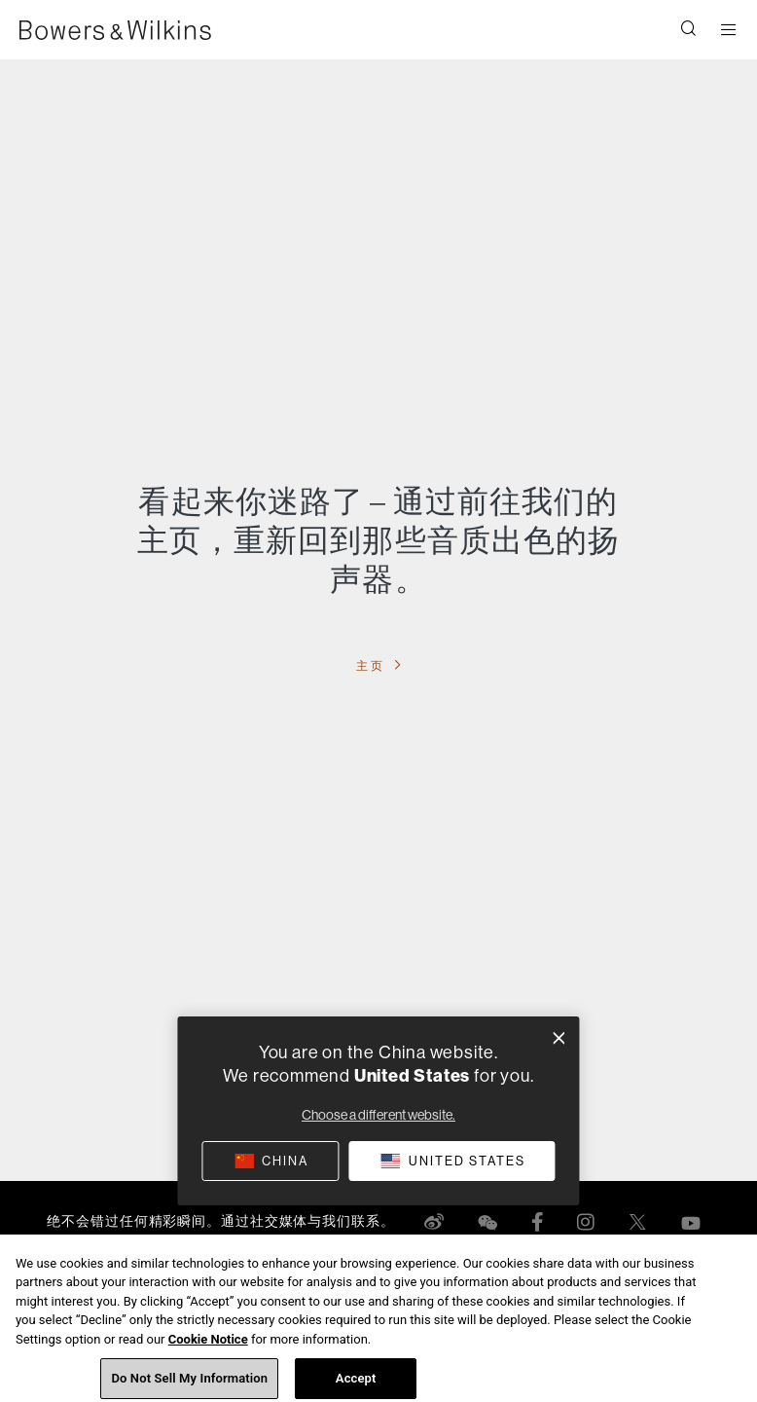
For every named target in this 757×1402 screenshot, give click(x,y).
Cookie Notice (208, 1349)
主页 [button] (372, 665)
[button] (688, 30)
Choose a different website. (378, 1115)
